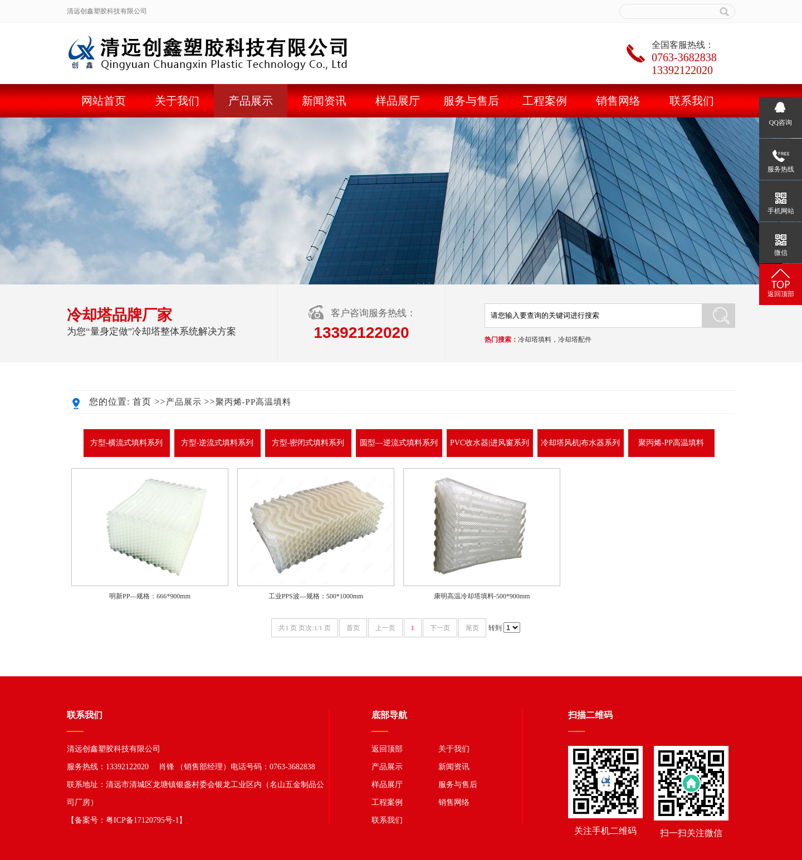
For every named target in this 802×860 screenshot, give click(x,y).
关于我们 (177, 101)
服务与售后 (471, 101)
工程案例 (544, 101)
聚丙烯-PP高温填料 (254, 401)
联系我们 (691, 101)
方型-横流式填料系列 (126, 443)
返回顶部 (387, 749)
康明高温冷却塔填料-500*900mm (482, 596)
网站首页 (103, 101)
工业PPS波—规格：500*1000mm (316, 596)
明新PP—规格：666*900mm (149, 596)
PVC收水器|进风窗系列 (489, 443)
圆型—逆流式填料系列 (399, 443)
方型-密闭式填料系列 (308, 443)
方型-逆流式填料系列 (217, 443)
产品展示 (250, 101)
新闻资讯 (324, 101)
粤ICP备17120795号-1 (142, 820)
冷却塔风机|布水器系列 (580, 443)
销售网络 (618, 101)
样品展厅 (397, 101)
